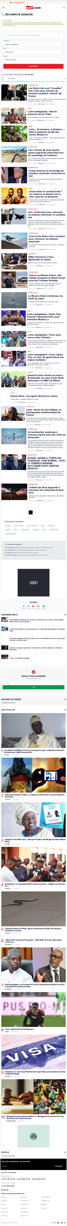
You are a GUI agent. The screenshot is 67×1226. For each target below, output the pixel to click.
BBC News (44, 1205)
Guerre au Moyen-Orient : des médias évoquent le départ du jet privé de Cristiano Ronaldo (47, 278)
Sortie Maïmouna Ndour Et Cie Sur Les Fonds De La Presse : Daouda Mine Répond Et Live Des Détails (37, 621)
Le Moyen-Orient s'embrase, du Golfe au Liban (45, 297)
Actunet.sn (4, 1216)
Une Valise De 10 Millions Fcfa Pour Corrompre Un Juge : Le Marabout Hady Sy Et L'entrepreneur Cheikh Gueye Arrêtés (34, 751)
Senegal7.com (24, 1205)
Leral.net (3, 1197)
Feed (44, 530)
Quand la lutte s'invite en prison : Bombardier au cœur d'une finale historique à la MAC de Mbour (46, 378)
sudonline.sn (24, 1208)
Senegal (8, 526)
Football (8, 530)
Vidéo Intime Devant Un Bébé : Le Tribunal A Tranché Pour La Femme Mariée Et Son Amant (34, 796)
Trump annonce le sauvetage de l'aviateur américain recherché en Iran (46, 173)
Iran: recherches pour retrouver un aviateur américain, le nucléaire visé (47, 215)
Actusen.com (4, 1212)
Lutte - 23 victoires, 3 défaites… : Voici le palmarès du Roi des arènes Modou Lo (47, 132)
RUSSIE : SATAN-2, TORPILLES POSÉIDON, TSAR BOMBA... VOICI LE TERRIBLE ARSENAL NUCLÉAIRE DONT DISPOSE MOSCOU (46, 463)
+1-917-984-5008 (7, 1186)
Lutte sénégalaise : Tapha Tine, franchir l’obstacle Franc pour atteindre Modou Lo (44, 317)
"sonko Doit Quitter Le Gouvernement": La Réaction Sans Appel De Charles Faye (37, 630)
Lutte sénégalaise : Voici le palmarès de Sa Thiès (42, 113)
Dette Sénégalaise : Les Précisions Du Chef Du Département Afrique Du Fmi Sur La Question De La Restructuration (35, 986)
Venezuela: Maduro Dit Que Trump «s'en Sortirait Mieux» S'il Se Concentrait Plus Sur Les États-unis (37, 639)
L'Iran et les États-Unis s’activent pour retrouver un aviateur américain (47, 239)
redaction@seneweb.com (15, 1194)
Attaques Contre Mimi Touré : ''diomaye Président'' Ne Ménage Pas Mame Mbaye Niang (35, 841)
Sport (29, 108)
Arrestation (36, 530)
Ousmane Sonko (19, 526)
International (33, 85)
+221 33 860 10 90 (23, 1179)
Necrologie (30, 407)
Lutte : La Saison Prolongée (20, 658)
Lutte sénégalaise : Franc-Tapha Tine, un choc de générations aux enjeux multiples (45, 357)
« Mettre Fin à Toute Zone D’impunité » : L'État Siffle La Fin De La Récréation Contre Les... (33, 941)
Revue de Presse (32, 526)
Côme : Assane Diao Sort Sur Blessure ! (19, 1029)
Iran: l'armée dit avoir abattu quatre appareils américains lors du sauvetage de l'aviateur (46, 153)
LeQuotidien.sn (24, 1212)
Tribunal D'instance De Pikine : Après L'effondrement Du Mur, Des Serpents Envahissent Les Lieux (33, 930)
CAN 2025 (51, 526)
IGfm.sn (3, 1205)
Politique (8, 944)
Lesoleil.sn (4, 1201)
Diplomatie (32, 254)
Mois (4, 48)
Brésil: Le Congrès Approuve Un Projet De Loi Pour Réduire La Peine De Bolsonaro (36, 649)
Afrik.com (44, 1208)
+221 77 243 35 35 (8, 1179)
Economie (8, 989)
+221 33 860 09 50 (38, 1179)
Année (5, 56)
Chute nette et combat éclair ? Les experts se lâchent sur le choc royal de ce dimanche (45, 194)
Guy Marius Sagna (11, 534)
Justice (6, 755)
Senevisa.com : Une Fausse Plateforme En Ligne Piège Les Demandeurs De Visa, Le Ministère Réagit (35, 1073)
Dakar (42, 526)
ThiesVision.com (25, 1201)
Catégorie (6, 41)
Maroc (15, 530)
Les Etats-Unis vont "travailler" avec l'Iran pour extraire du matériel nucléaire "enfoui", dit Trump (45, 92)
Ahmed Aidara (25, 530)
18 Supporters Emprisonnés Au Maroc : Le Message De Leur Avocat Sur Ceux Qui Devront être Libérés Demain (35, 1118)
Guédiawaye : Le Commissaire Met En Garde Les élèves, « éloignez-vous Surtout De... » (35, 885)
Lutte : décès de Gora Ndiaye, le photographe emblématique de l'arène (43, 412)
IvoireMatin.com (46, 1201)
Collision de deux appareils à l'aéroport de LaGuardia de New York (46, 490)
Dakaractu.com (24, 1216)
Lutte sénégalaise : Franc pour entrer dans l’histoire (44, 336)
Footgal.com (4, 1208)
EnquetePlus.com (46, 1197)
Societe (30, 372)
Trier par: (2, 78)
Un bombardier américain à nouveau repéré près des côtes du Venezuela (47, 435)
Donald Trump (54, 530)
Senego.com (24, 1197)
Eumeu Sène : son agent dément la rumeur (34, 396)
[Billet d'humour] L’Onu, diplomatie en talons (41, 258)
